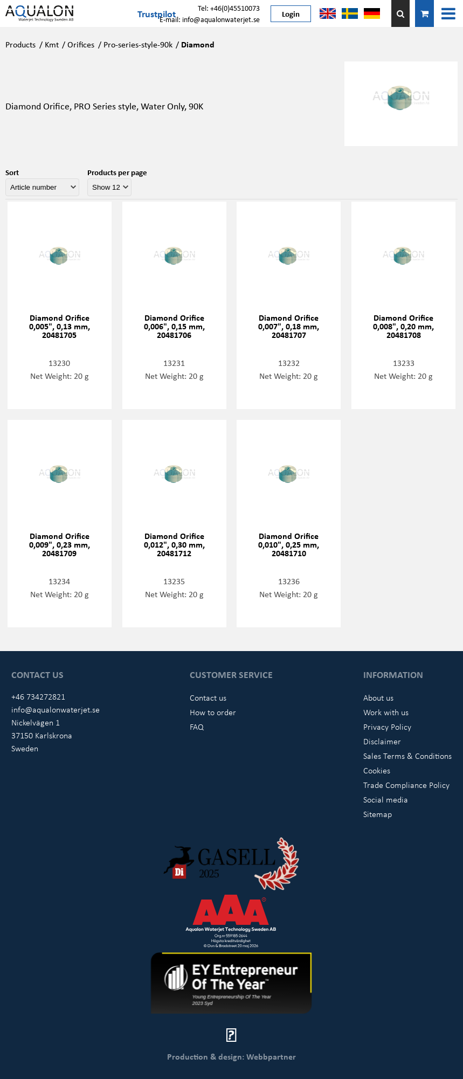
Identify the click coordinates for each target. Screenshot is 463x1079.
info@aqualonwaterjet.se (55, 709)
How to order (213, 712)
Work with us (386, 712)
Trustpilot (156, 13)
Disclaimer (382, 741)
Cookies (376, 770)
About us (378, 697)
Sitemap (377, 814)
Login (291, 13)
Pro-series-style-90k (137, 44)
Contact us (208, 697)
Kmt (52, 44)
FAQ (197, 726)
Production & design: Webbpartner (231, 1056)
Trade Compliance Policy (406, 785)
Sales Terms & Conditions (407, 756)
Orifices (80, 44)
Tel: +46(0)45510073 (229, 8)
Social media (385, 799)
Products (20, 44)
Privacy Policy (387, 726)
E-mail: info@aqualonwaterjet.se (210, 19)
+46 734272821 (38, 696)
